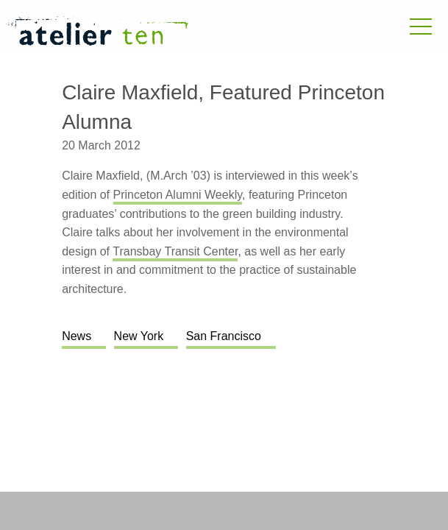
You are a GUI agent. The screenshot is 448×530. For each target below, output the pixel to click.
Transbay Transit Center (175, 251)
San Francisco (223, 336)
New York (139, 336)
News (76, 336)
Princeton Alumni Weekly (177, 194)
